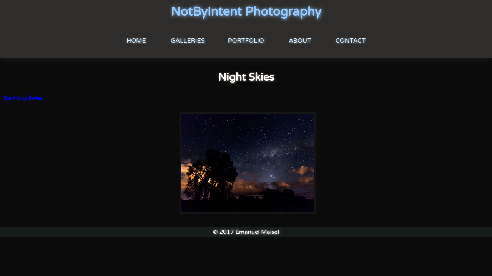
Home (136, 40)
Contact (351, 40)
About (300, 40)
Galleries (188, 40)
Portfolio (246, 40)
